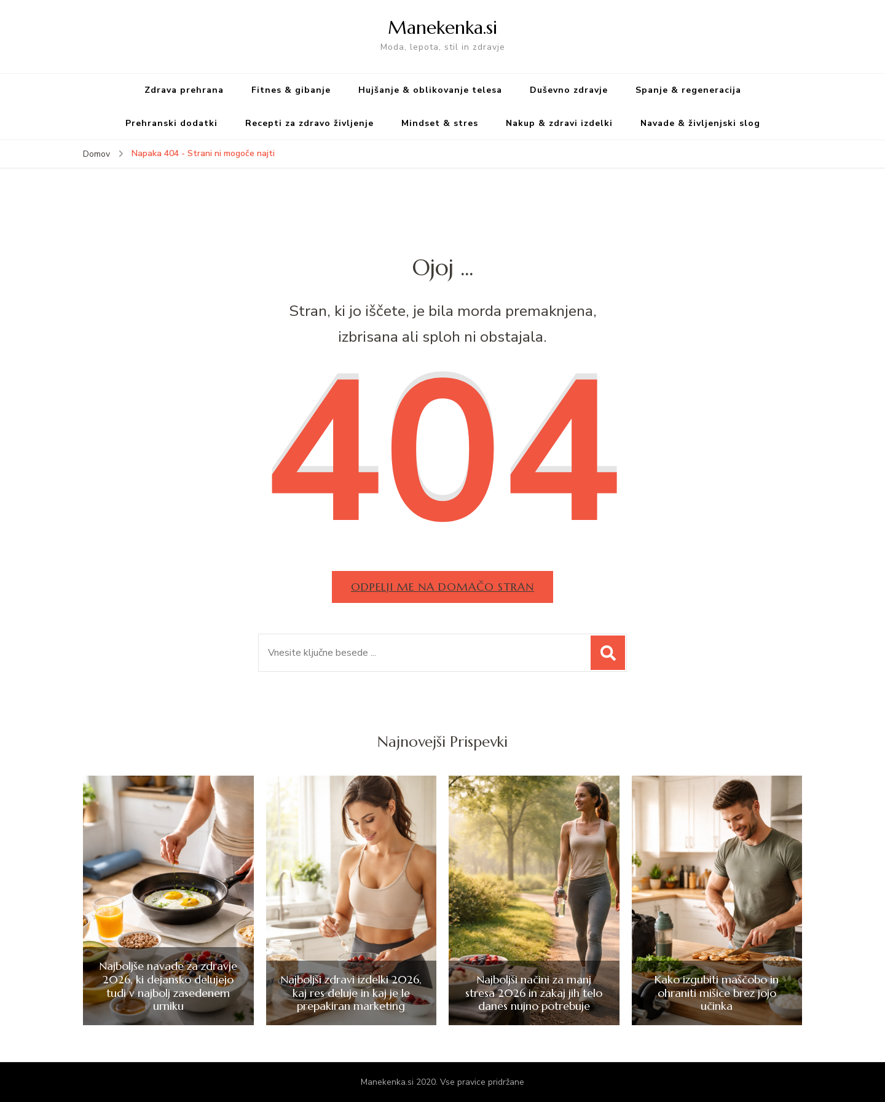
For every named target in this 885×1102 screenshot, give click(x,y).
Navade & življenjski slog (700, 123)
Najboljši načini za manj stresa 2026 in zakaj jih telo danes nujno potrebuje (533, 993)
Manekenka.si (442, 27)
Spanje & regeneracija (688, 90)
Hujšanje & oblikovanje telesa (430, 90)
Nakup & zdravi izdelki (559, 123)
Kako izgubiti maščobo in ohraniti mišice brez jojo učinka (717, 993)
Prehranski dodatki (171, 123)
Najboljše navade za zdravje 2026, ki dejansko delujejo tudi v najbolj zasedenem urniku (168, 985)
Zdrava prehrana (184, 90)
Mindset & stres (439, 123)
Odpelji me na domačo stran (442, 587)
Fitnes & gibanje (291, 90)
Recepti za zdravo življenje (309, 123)
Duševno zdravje (569, 90)
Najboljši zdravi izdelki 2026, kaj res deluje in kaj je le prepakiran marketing (351, 993)
